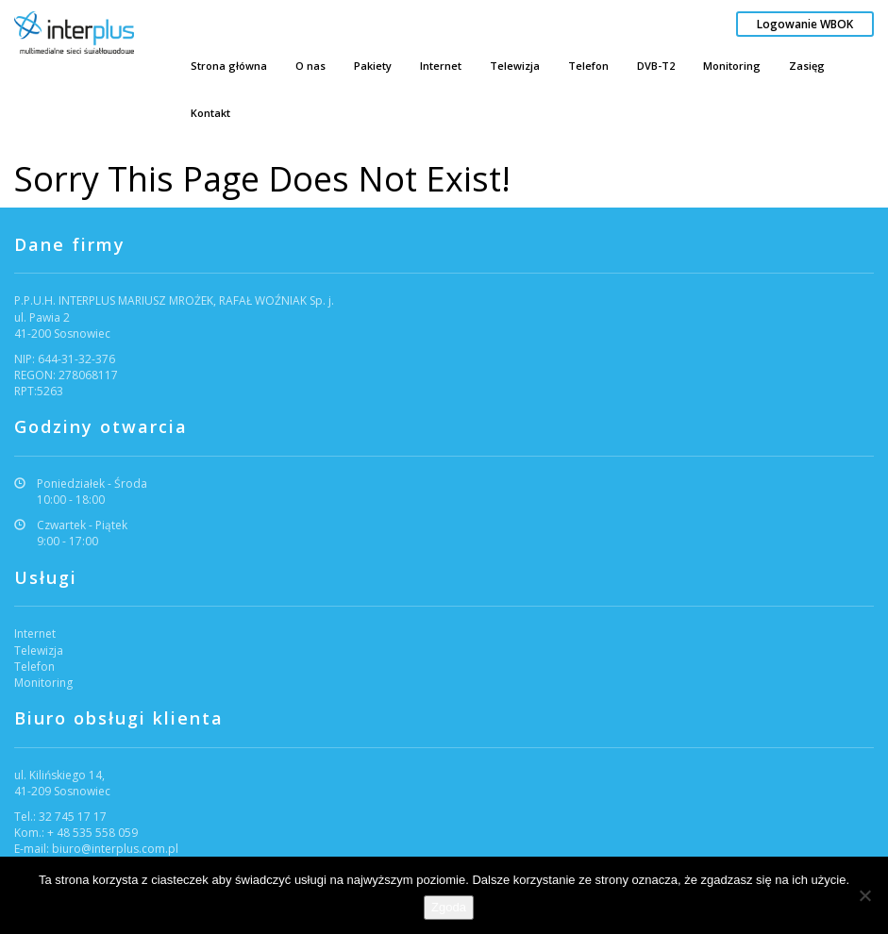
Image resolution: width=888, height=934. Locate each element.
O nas (310, 65)
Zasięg (807, 65)
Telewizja (515, 65)
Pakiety (373, 65)
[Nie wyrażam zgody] (864, 895)
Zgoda (448, 907)
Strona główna (229, 65)
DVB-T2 (656, 65)
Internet (440, 65)
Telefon (588, 65)
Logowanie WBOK (805, 24)
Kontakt (210, 113)
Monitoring (732, 65)
